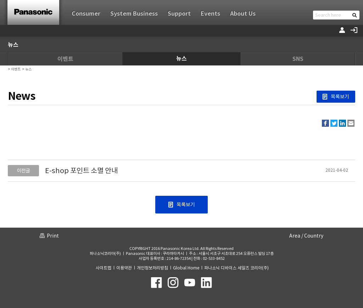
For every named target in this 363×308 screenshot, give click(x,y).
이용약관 (124, 267)
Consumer (86, 13)
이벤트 (65, 59)
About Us (243, 13)
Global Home (186, 267)
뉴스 (181, 58)
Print (53, 235)
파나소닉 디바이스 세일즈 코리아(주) (236, 267)
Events (210, 13)
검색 (354, 15)
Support (179, 13)
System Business (134, 13)
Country (313, 236)
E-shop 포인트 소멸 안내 (81, 170)
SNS (297, 59)
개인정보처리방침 (152, 267)
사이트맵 (103, 267)
